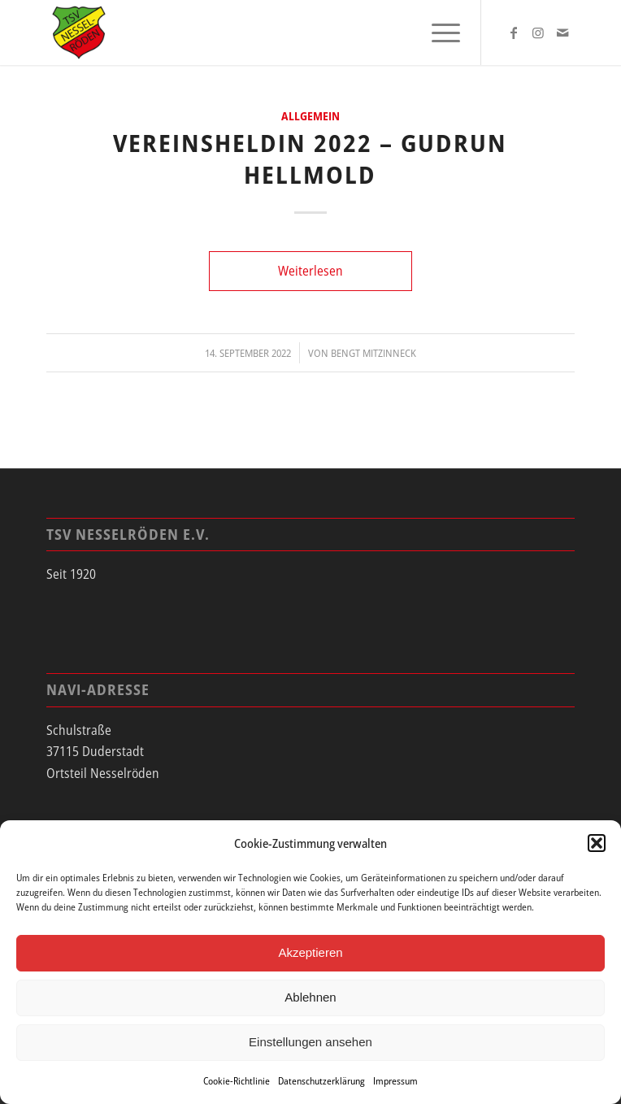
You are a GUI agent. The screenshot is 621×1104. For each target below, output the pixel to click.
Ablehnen (310, 997)
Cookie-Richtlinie (236, 1081)
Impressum (395, 1081)
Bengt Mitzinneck (373, 353)
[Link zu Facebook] (514, 32)
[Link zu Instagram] (538, 32)
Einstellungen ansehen (310, 1042)
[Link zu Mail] (562, 32)
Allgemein (310, 116)
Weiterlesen (310, 271)
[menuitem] (437, 32)
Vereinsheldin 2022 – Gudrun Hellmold (310, 158)
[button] (596, 843)
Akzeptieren (310, 952)
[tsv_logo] (257, 32)
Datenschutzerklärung (321, 1081)
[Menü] (437, 32)
